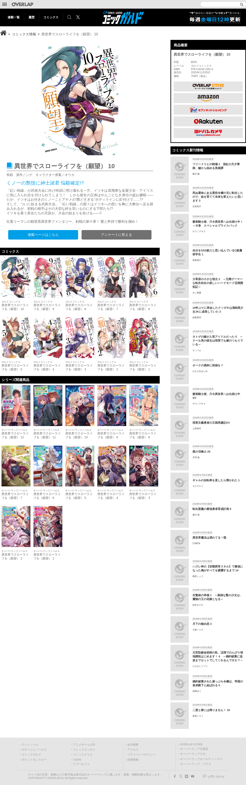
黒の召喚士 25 (201, 451)
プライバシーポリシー (141, 754)
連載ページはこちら (43, 235)
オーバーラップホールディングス (201, 759)
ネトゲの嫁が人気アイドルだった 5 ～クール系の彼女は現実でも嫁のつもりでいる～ (217, 340)
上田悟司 (196, 428)
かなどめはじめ (200, 371)
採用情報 (133, 759)
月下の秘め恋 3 (202, 623)
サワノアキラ (198, 231)
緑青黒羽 (196, 317)
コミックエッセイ (84, 749)
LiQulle (77, 759)
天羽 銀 (196, 457)
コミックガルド (31, 754)
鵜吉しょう (197, 576)
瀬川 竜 (196, 515)
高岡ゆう (196, 691)
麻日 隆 (196, 174)
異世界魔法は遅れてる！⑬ (209, 537)
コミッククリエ (83, 754)
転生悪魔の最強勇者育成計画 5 (211, 509)
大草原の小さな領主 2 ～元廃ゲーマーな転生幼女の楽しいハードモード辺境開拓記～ (217, 282)
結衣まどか (197, 605)
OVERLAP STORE (191, 744)
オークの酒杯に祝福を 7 (207, 365)
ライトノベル (30, 744)
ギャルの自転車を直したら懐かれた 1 (216, 480)
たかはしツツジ (200, 666)
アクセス (133, 749)
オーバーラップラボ (192, 753)
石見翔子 (196, 206)
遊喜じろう (197, 716)
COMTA (196, 543)
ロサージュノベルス (34, 749)
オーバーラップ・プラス (195, 764)
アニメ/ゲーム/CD (84, 744)
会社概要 (133, 744)
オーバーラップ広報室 (194, 749)
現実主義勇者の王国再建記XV (211, 422)
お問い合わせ (216, 776)
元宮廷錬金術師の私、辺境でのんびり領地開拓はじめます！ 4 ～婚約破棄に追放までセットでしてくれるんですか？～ (217, 656)
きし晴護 (196, 292)
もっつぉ (196, 350)
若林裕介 (196, 260)
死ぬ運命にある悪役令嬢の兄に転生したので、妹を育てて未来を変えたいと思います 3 (217, 196)
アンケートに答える (116, 235)
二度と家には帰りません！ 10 (211, 710)
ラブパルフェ (81, 764)
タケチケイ (197, 486)
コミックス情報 (24, 34)
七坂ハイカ (197, 629)
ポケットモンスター (34, 759)
